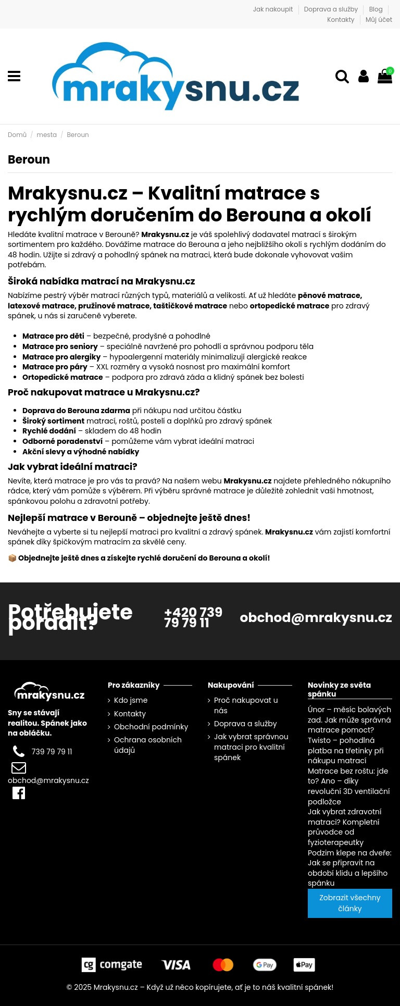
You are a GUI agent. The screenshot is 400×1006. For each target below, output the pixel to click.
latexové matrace (41, 306)
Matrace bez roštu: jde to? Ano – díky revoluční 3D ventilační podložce (349, 786)
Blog (376, 9)
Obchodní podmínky (151, 727)
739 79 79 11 (52, 752)
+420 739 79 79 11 (193, 617)
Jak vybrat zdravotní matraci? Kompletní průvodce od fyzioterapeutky (344, 827)
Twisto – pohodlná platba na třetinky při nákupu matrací (346, 750)
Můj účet (379, 19)
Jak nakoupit (274, 9)
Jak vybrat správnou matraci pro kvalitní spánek (251, 747)
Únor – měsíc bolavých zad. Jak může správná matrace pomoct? (349, 719)
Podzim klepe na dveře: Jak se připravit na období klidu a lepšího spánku (350, 867)
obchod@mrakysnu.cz (316, 617)
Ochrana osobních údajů (148, 745)
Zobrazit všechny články (349, 903)
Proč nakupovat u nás (246, 705)
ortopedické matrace (290, 306)
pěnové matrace (329, 295)
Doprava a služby (332, 9)
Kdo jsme (130, 700)
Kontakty (341, 19)
